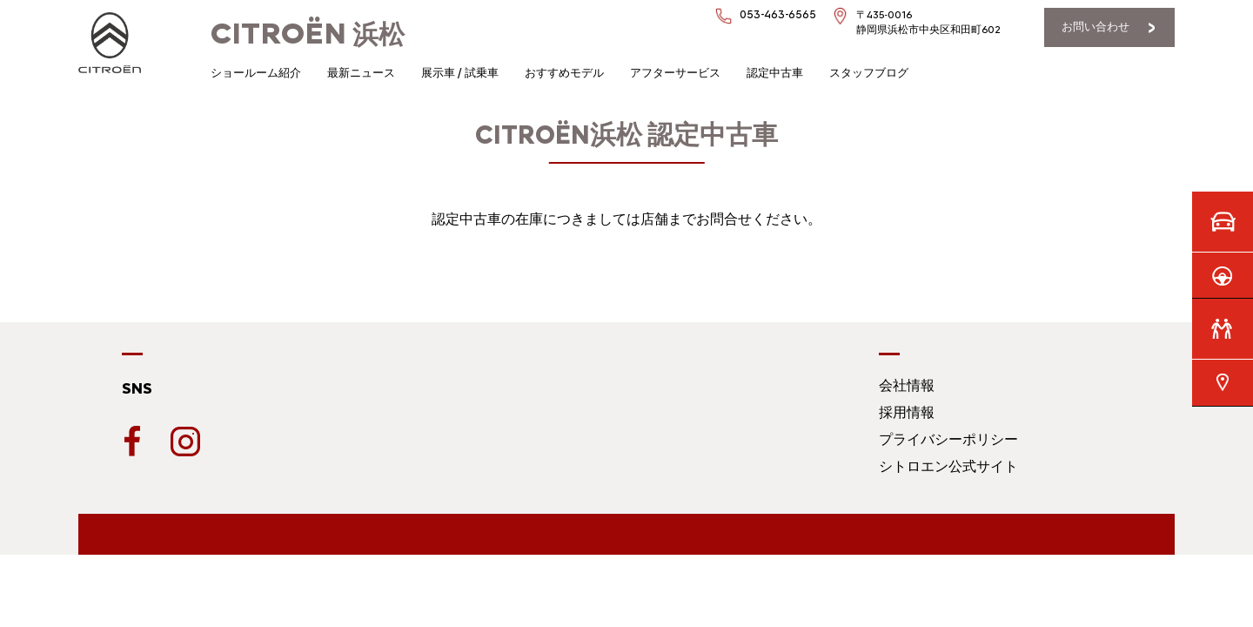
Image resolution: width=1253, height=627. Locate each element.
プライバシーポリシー (948, 439)
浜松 (308, 34)
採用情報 (907, 412)
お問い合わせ (1095, 26)
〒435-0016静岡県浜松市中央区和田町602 (928, 22)
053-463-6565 (778, 14)
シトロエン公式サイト (948, 466)
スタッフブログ (868, 72)
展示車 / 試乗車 (460, 72)
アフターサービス (675, 72)
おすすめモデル (564, 72)
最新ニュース (361, 72)
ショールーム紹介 (256, 72)
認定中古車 (775, 72)
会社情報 (907, 385)
